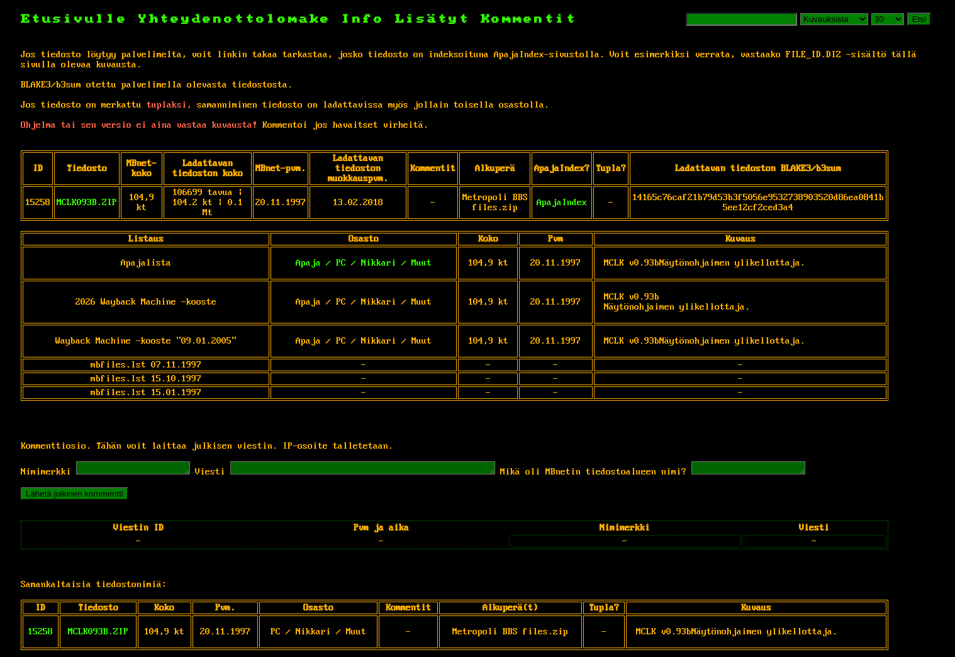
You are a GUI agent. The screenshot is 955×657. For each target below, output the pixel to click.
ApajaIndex (562, 203)
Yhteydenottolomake (234, 19)
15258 (40, 634)
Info (363, 19)
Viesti (223, 474)
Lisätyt (432, 19)
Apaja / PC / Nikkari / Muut (364, 263)
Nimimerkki (46, 474)
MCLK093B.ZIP (87, 203)
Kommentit (529, 19)
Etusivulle (79, 19)
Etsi (919, 19)
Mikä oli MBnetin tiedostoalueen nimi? (637, 474)
